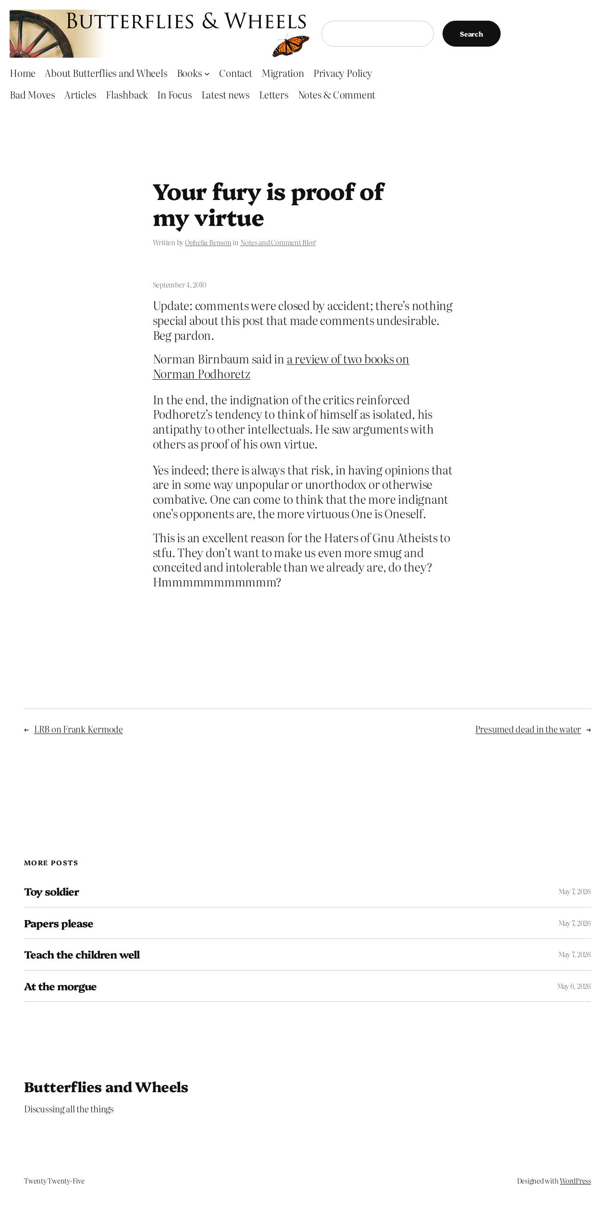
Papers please (59, 923)
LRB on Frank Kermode (78, 729)
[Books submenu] (207, 73)
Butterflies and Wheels (106, 1086)
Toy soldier (51, 891)
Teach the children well (81, 954)
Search (471, 33)
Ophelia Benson (208, 242)
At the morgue (60, 986)
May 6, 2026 (574, 986)
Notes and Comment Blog (278, 242)
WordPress (575, 1180)
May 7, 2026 (574, 891)
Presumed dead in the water (528, 729)
